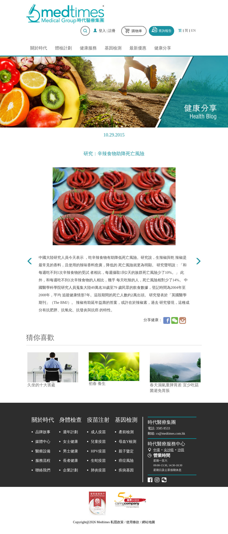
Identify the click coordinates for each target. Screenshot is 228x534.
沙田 (181, 450)
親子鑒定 (126, 451)
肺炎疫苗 (98, 470)
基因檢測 (113, 48)
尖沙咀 (169, 450)
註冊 (111, 31)
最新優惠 (137, 48)
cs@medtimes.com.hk (170, 433)
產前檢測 (126, 432)
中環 (156, 450)
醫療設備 (42, 451)
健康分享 (162, 48)
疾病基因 (126, 470)
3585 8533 (163, 428)
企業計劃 (70, 470)
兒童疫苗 (98, 442)
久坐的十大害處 (41, 385)
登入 (102, 31)
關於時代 (38, 48)
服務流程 (42, 461)
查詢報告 (165, 31)
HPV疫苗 (98, 451)
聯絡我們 (42, 470)
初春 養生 (97, 383)
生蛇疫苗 (98, 461)
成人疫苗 (98, 432)
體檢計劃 (63, 48)
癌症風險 (126, 461)
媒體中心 (42, 442)
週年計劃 (70, 432)
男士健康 (70, 451)
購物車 (137, 31)
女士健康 (70, 442)
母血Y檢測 (127, 442)
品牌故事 (42, 432)
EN (193, 30)
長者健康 (70, 461)
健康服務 (88, 48)
